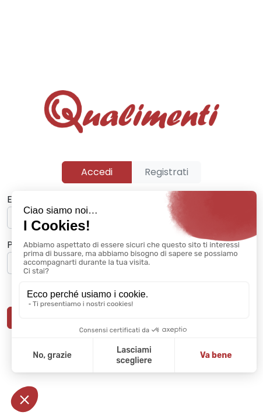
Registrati (166, 172)
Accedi (97, 172)
